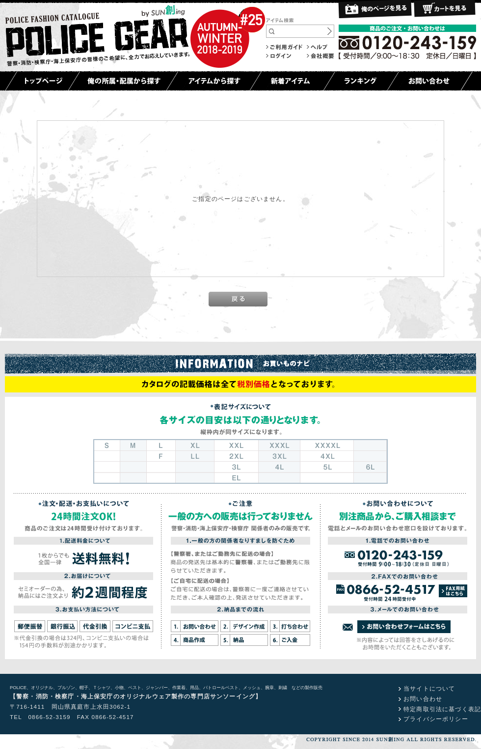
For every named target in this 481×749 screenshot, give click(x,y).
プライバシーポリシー (435, 719)
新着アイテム (292, 81)
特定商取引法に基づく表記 (442, 709)
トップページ (42, 81)
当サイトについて (429, 688)
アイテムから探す (214, 81)
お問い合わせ (430, 81)
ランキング (361, 81)
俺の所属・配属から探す (123, 81)
